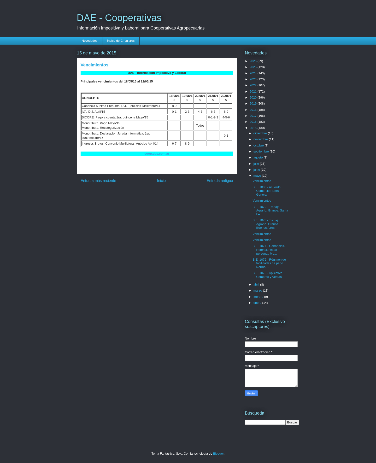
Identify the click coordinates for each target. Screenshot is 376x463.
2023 (254, 79)
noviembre (261, 139)
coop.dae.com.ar (156, 153)
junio (257, 169)
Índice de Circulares (121, 40)
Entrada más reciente (98, 181)
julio (256, 163)
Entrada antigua (220, 181)
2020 (254, 97)
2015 (254, 128)
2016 (254, 121)
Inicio (161, 181)
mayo (257, 175)
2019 (254, 103)
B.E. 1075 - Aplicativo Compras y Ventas (267, 275)
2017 (254, 115)
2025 (254, 67)
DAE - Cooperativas (119, 17)
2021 (254, 91)
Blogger (218, 453)
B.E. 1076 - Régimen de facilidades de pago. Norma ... (269, 263)
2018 (254, 109)
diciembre (260, 133)
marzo (258, 290)
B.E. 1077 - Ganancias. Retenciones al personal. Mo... (269, 249)
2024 (254, 73)
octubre (259, 145)
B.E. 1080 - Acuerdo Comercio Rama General (266, 190)
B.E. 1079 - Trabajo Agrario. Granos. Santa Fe (270, 210)
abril (256, 284)
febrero (258, 297)
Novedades (90, 40)
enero (257, 303)
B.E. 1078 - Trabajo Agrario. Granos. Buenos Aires (266, 223)
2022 (254, 85)
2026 (254, 61)
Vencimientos (262, 181)
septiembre (261, 151)
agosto (258, 157)
